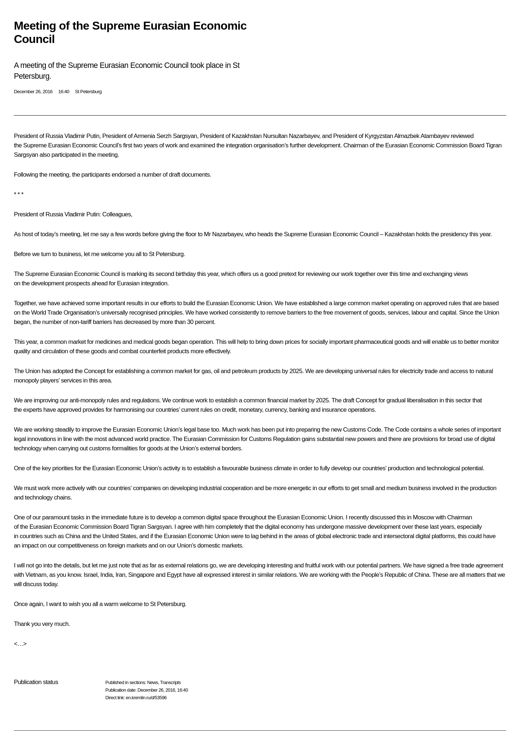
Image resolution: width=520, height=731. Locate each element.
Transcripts (170, 682)
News (152, 682)
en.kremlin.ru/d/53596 (146, 697)
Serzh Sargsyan (176, 136)
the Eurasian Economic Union (234, 303)
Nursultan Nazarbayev (291, 136)
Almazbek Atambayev (421, 136)
